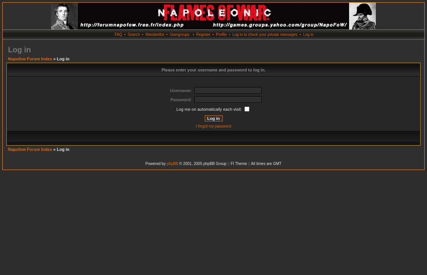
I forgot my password (213, 126)
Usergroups (179, 34)
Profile (221, 34)
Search (134, 34)
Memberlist (155, 34)
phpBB (172, 164)
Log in (308, 34)
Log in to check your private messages (265, 34)
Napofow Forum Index (30, 59)
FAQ (118, 34)
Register (203, 34)
